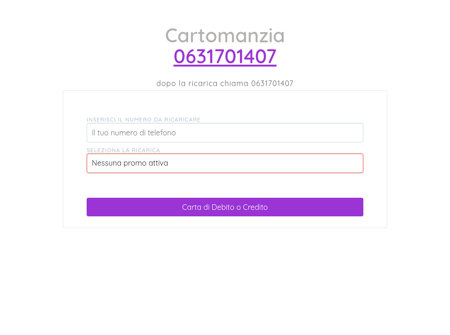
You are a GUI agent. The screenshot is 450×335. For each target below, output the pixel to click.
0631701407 (224, 56)
